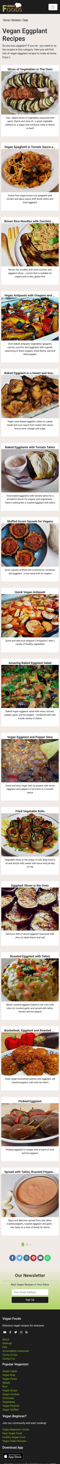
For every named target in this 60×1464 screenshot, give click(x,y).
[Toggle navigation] (52, 7)
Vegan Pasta (9, 1378)
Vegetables (8, 1401)
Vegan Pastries (11, 1405)
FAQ (4, 1347)
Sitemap (7, 1343)
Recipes (16, 19)
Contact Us (8, 1358)
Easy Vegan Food (12, 1433)
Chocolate (8, 1398)
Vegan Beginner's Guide (15, 1429)
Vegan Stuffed (10, 1409)
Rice (4, 1386)
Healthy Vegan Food (13, 1437)
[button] (12, 1258)
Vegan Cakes (9, 1371)
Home (6, 19)
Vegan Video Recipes (14, 1441)
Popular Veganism (15, 1364)
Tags (25, 19)
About (5, 1339)
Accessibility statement (15, 1351)
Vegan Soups (9, 1390)
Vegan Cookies (10, 1394)
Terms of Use (10, 1354)
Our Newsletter (30, 1275)
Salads (6, 1382)
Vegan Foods (11, 1319)
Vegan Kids (8, 1375)
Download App (12, 1447)
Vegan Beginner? (14, 1416)
